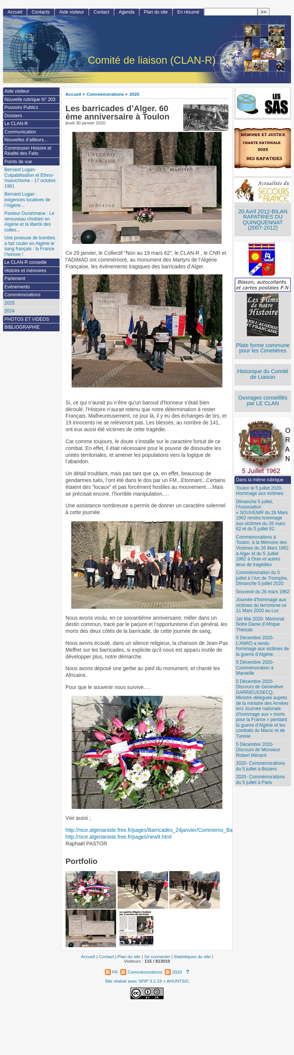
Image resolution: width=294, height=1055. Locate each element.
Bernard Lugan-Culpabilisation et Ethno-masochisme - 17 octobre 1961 (30, 178)
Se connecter (157, 956)
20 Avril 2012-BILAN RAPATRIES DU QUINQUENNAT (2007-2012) (262, 220)
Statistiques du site (192, 956)
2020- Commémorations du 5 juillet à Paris (260, 779)
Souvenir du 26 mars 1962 (262, 591)
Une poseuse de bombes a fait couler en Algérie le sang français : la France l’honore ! (30, 246)
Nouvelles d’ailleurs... (26, 139)
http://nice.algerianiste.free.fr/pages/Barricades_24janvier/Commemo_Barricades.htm (163, 830)
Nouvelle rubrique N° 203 (30, 99)
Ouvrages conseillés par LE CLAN (263, 400)
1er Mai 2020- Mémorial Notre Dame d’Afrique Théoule (260, 624)
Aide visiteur (71, 12)
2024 (10, 311)
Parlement (15, 278)
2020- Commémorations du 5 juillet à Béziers (260, 766)
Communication (20, 132)
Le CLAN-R (16, 123)
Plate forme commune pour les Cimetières (262, 348)
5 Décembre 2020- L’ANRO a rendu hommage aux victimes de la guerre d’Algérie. (262, 646)
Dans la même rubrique (259, 479)
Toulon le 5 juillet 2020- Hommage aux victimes (259, 490)
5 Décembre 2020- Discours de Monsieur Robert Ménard (258, 750)
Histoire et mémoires (25, 270)
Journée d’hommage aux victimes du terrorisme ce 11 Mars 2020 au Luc (261, 605)
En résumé (188, 12)
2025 (10, 303)
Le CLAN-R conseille (26, 262)
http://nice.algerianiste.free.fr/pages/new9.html (119, 837)
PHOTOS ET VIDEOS (27, 319)
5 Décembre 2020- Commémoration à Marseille (255, 668)
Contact (101, 12)
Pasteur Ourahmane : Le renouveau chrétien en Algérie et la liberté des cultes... (29, 222)
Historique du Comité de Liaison (262, 374)
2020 (134, 94)
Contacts (41, 12)
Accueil (73, 94)
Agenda (127, 12)
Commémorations (105, 94)
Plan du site (156, 12)
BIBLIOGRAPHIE (22, 327)
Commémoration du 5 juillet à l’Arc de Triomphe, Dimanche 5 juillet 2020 (262, 578)
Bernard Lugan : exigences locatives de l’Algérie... (28, 199)
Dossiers (13, 115)
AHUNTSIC (178, 980)
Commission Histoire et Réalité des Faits (28, 150)
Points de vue (18, 161)
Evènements (17, 286)
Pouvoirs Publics (21, 107)
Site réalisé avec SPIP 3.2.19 (133, 980)
